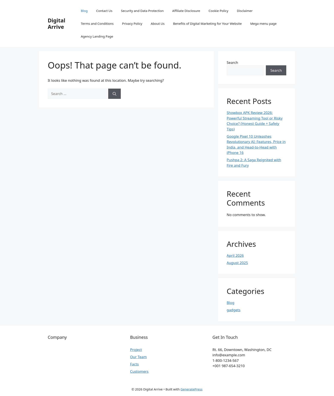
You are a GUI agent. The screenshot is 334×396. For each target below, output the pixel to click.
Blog (84, 11)
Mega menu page (263, 23)
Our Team (138, 356)
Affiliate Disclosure (186, 11)
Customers (139, 371)
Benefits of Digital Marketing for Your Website (207, 23)
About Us (158, 23)
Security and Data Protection (142, 11)
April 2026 (235, 255)
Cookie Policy (218, 11)
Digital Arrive (56, 23)
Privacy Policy (132, 23)
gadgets (233, 309)
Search (232, 62)
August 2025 (237, 262)
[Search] (114, 94)
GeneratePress (191, 389)
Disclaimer (245, 11)
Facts (134, 364)
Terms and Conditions (97, 23)
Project (136, 349)
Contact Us (104, 11)
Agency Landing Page (97, 36)
